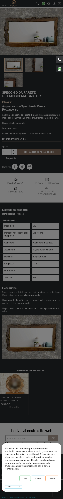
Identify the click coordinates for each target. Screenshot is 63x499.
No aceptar (52, 478)
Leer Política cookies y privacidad (13, 487)
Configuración (38, 478)
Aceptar (25, 478)
